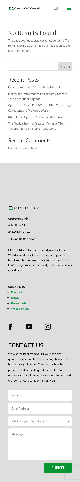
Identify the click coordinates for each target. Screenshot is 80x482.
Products (17, 292)
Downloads (18, 303)
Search (65, 66)
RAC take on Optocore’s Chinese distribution (36, 117)
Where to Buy (20, 308)
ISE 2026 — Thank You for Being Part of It (34, 87)
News (15, 297)
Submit (57, 467)
